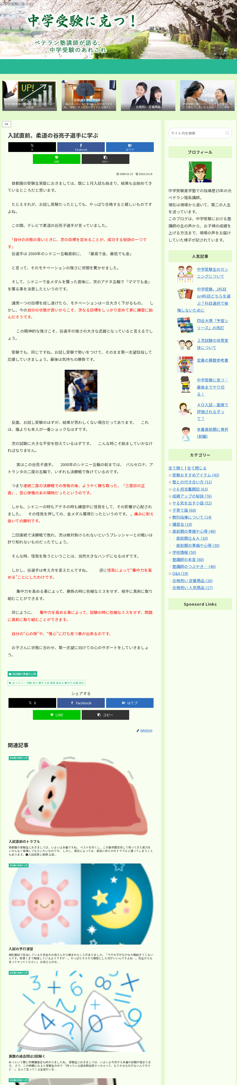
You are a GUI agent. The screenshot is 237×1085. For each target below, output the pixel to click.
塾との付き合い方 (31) (192, 483)
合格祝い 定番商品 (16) (192, 581)
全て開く (176, 469)
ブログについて (222, 1065)
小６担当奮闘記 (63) (190, 490)
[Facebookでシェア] (56, 148)
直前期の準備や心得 (22, 663)
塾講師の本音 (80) (188, 560)
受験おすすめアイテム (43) (195, 475)
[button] (130, 148)
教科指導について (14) (192, 518)
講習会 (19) (182, 525)
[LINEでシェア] (105, 148)
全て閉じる (197, 469)
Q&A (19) (180, 574)
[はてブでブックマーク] (81, 148)
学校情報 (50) (184, 553)
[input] (200, 134)
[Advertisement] (81, 897)
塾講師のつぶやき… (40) (194, 567)
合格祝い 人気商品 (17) (192, 588)
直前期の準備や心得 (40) (194, 532)
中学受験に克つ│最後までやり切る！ (212, 388)
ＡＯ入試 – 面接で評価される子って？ (212, 412)
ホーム (145, 1065)
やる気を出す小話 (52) (192, 504)
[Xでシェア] (32, 148)
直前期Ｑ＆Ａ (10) (192, 539)
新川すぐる (17, 1004)
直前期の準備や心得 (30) (198, 546)
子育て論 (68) (184, 511)
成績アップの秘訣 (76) (192, 497)
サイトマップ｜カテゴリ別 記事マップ (180, 1065)
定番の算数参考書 (212, 361)
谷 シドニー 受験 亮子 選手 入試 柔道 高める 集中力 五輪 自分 (46, 672)
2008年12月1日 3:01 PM (24, 1010)
